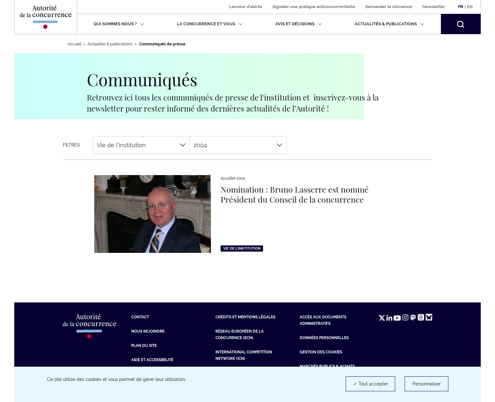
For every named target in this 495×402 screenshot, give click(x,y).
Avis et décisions (298, 23)
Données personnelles (324, 338)
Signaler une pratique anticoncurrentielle (313, 6)
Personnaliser (426, 383)
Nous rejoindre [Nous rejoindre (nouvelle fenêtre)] (148, 331)
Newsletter (433, 6)
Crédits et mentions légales (245, 317)
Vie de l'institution (141, 145)
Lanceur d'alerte (245, 6)
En (470, 6)
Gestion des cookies (321, 352)
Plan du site (144, 345)
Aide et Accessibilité (152, 360)
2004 (238, 145)
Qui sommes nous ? (119, 23)
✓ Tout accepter (370, 383)
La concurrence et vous (210, 23)
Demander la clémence (388, 6)
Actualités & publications (389, 23)
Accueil (74, 44)
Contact (140, 317)
